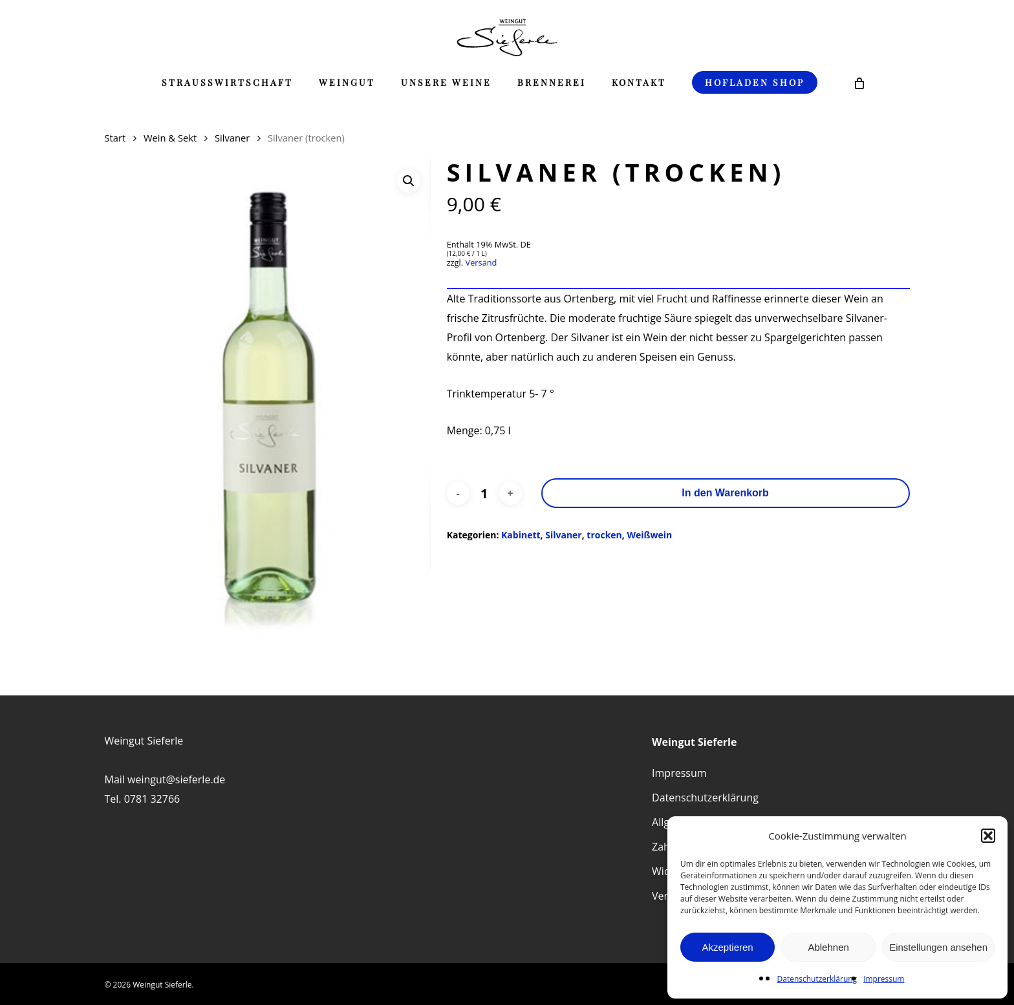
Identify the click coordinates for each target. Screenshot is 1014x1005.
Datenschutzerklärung (817, 978)
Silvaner (232, 137)
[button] (988, 835)
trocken (604, 535)
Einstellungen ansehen (938, 947)
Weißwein (649, 535)
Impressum (883, 978)
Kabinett (521, 535)
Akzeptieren (727, 947)
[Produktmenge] (484, 493)
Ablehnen (828, 947)
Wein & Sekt (170, 137)
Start (115, 137)
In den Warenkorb (725, 492)
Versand (481, 262)
